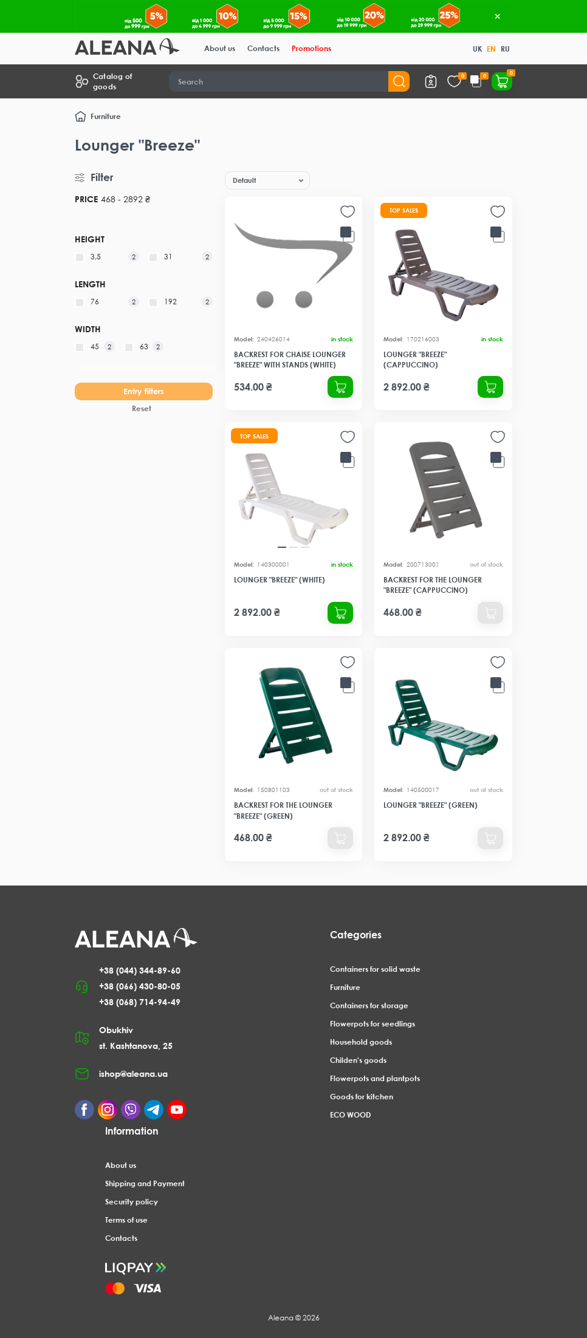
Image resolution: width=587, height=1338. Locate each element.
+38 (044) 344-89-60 (139, 970)
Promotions (311, 48)
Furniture (106, 116)
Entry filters (143, 391)
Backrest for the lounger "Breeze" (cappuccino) (432, 585)
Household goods (361, 1041)
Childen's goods (358, 1060)
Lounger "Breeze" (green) (430, 805)
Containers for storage (369, 1005)
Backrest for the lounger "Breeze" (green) (283, 810)
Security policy (131, 1201)
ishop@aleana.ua (133, 1073)
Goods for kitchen (361, 1096)
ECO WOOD (350, 1114)
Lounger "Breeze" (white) (279, 579)
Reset (141, 408)
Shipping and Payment (145, 1183)
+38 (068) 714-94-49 (139, 1002)
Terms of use (126, 1219)
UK (477, 48)
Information (132, 1131)
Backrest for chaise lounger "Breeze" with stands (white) (290, 359)
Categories (356, 935)
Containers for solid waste (375, 969)
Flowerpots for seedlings (372, 1023)
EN (491, 48)
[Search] (289, 81)
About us (219, 48)
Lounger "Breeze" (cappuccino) (415, 359)
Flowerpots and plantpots (375, 1078)
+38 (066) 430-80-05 (139, 986)
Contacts (263, 48)
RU (505, 48)
